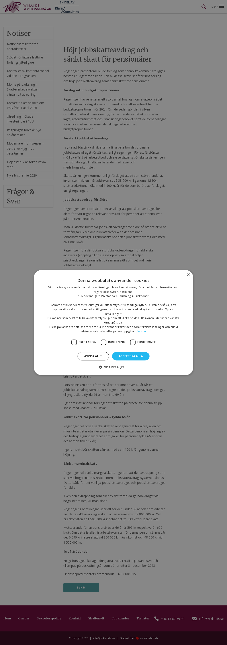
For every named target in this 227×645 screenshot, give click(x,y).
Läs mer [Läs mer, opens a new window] (141, 331)
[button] (113, 367)
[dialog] (113, 322)
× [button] (188, 275)
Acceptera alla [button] (131, 356)
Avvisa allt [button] (93, 356)
